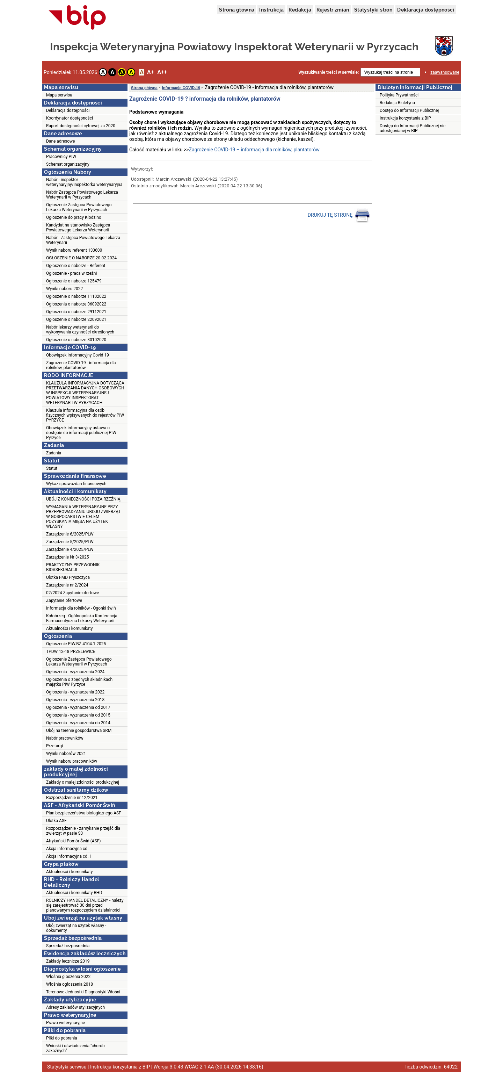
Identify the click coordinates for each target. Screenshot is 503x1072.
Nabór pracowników (64, 738)
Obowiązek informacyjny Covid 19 (77, 355)
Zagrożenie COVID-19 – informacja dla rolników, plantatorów (254, 149)
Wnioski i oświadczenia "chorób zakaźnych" (75, 1048)
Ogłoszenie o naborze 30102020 (76, 339)
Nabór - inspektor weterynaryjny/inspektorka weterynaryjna (84, 182)
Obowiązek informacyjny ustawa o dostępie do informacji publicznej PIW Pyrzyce (81, 432)
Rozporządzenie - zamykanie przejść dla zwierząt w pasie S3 (83, 831)
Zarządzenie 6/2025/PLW (70, 534)
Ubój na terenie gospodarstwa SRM (78, 730)
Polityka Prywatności (399, 95)
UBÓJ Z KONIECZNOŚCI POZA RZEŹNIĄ (83, 499)
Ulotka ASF (56, 820)
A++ (162, 72)
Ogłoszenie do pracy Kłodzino (73, 217)
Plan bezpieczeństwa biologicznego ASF (83, 813)
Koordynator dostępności (69, 118)
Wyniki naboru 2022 (64, 288)
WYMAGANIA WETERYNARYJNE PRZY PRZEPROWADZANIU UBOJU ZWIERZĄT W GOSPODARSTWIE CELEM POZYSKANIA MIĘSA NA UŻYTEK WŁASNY (83, 516)
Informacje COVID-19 (181, 88)
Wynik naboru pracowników (71, 761)
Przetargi (54, 745)
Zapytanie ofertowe (64, 600)
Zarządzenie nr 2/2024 (67, 585)
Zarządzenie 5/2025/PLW (70, 541)
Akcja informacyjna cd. (67, 848)
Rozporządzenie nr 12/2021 (71, 797)
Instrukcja (271, 10)
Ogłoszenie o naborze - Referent (75, 265)
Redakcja (300, 10)
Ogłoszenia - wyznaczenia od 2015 (78, 715)
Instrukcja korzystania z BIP (405, 118)
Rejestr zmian (332, 10)
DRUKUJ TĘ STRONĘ (339, 215)
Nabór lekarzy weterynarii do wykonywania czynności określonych (80, 329)
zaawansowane (444, 72)
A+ (150, 72)
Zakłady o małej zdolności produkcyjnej (82, 782)
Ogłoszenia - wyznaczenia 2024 (75, 671)
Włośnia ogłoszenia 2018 (69, 984)
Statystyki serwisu (67, 1067)
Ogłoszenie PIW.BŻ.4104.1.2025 (76, 643)
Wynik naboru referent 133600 (74, 250)
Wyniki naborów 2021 (66, 753)
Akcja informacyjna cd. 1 (69, 856)
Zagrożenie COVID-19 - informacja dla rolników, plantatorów (81, 365)
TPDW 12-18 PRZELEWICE (70, 651)
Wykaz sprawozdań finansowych (76, 483)
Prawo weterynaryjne (65, 1022)
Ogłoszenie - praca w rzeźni (71, 273)
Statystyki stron (373, 10)
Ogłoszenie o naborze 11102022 (76, 296)
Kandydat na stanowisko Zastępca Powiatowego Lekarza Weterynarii (78, 227)
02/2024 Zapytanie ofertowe (72, 592)
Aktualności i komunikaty (69, 628)
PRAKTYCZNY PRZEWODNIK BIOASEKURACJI (73, 567)
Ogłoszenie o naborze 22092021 (76, 319)
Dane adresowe (60, 141)
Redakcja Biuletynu (397, 102)
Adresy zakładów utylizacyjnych (75, 1007)
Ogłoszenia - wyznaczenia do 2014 (78, 722)
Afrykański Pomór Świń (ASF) (73, 841)
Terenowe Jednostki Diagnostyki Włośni (83, 992)
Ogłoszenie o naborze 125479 (74, 281)
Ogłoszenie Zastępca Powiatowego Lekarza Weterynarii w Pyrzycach (79, 207)
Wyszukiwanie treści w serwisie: (328, 72)
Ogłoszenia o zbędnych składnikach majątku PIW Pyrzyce (79, 682)
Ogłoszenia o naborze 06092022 (76, 304)
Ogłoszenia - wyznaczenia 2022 (75, 692)
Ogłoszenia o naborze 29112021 (76, 311)
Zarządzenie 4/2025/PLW (70, 549)
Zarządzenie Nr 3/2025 (67, 557)
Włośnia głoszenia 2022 (68, 976)
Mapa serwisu (59, 95)
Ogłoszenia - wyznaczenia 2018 (75, 699)
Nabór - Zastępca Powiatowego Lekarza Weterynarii (83, 240)
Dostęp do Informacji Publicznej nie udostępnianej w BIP (412, 128)
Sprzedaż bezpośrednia (67, 945)
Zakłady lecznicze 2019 (68, 961)
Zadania (53, 453)
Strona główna (236, 10)
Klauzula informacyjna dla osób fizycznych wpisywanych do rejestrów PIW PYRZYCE (85, 415)
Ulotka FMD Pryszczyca (68, 577)
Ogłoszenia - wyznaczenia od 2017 (78, 707)
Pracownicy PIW (61, 156)
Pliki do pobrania (61, 1038)
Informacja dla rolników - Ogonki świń (81, 608)
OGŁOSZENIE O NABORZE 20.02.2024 (81, 258)
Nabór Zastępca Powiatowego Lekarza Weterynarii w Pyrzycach (82, 195)
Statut (51, 468)
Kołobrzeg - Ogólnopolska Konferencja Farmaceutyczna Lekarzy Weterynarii (81, 618)
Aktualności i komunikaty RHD (74, 892)
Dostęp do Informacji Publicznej (409, 110)
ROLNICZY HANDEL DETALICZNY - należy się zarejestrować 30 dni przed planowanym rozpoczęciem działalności (84, 905)
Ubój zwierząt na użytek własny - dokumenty (76, 928)
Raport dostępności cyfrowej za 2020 (80, 125)
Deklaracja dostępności (425, 10)
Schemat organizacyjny (67, 164)
